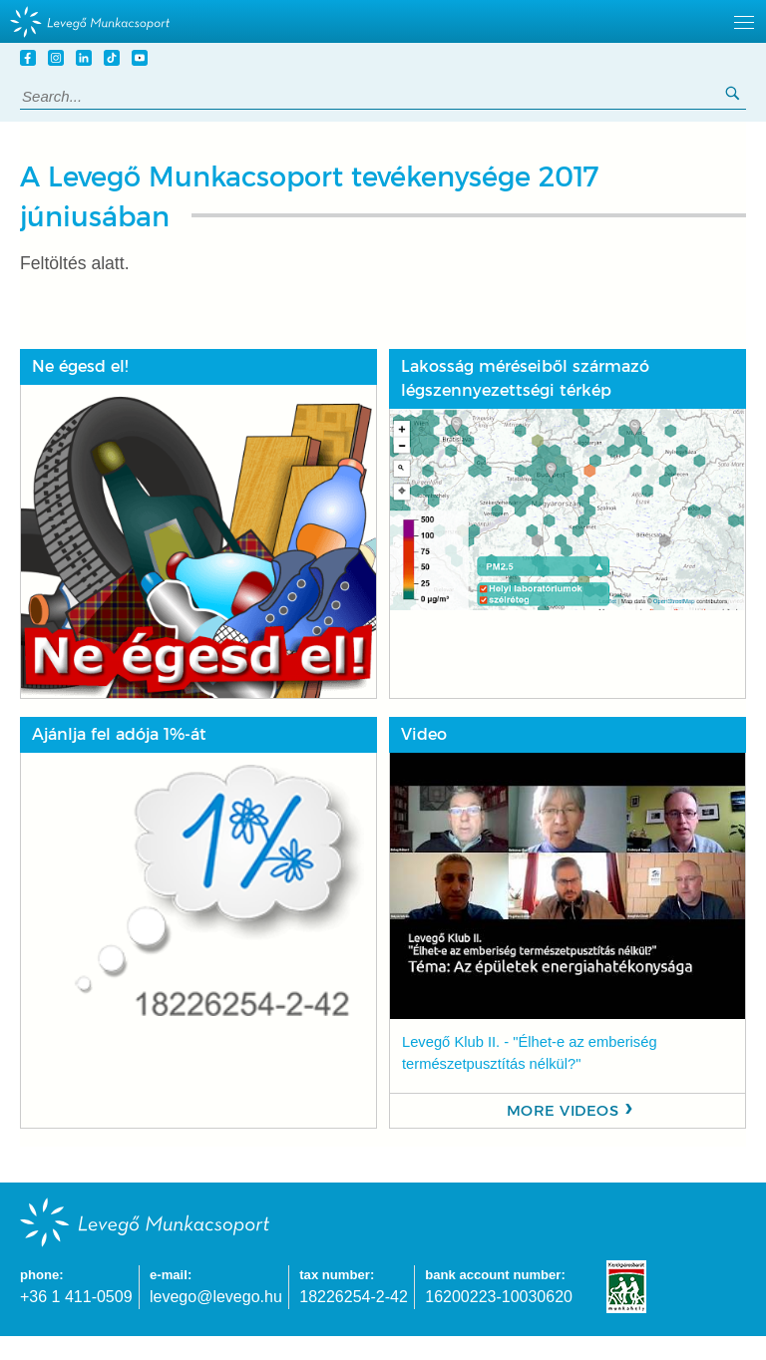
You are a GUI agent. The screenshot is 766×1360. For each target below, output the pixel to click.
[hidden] (383, 21)
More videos (563, 1111)
